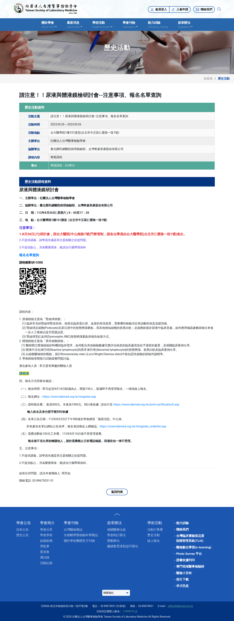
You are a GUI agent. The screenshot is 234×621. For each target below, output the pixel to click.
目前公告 (22, 529)
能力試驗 (158, 25)
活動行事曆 (155, 529)
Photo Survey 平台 (189, 553)
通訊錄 (44, 557)
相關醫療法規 (116, 529)
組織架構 (46, 541)
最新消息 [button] (74, 25)
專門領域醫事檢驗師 (190, 566)
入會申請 (182, 9)
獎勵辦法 (113, 541)
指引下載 (182, 579)
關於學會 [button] (48, 25)
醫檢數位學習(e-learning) (193, 547)
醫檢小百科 (184, 573)
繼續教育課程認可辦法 (122, 546)
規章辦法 (114, 523)
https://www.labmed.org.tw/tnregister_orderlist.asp (133, 426)
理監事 (44, 546)
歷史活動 (153, 535)
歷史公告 (22, 535)
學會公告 (23, 523)
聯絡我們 (206, 9)
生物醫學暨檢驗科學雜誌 (81, 535)
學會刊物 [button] (130, 25)
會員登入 (161, 9)
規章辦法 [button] (185, 25)
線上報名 (153, 541)
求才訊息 (182, 586)
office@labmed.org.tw (180, 606)
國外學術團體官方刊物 (79, 541)
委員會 (44, 552)
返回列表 (117, 492)
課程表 (24, 373)
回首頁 (208, 78)
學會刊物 (71, 523)
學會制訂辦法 (116, 535)
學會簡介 (47, 523)
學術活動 (154, 523)
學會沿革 (46, 529)
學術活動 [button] (102, 25)
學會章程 (46, 535)
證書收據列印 (185, 560)
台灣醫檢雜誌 (73, 529)
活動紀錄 (46, 563)
